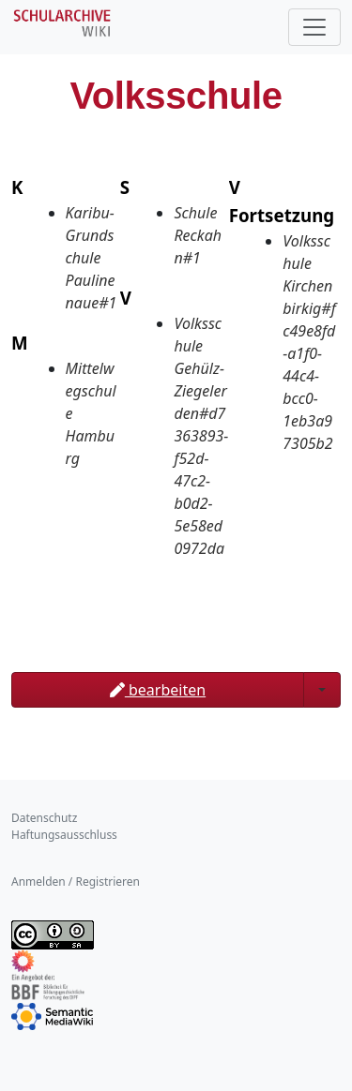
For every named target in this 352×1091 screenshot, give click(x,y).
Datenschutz (44, 818)
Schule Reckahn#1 (198, 235)
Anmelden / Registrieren (75, 881)
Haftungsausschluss (64, 835)
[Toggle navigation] (314, 27)
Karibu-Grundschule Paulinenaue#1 (91, 257)
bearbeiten (158, 690)
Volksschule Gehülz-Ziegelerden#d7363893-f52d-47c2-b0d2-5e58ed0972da (201, 436)
